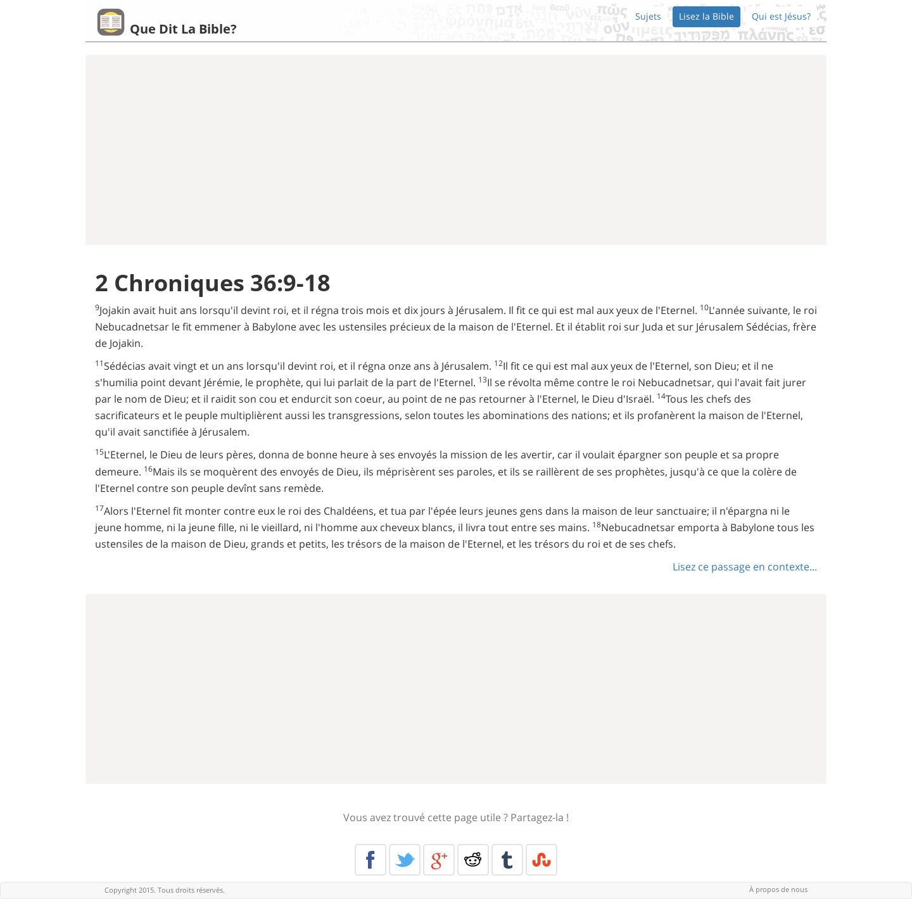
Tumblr (507, 860)
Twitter (405, 860)
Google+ (439, 860)
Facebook (370, 860)
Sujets (648, 16)
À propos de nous (778, 889)
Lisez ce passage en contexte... (745, 567)
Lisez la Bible (706, 16)
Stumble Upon (541, 860)
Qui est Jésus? (781, 16)
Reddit (473, 860)
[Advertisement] (456, 150)
